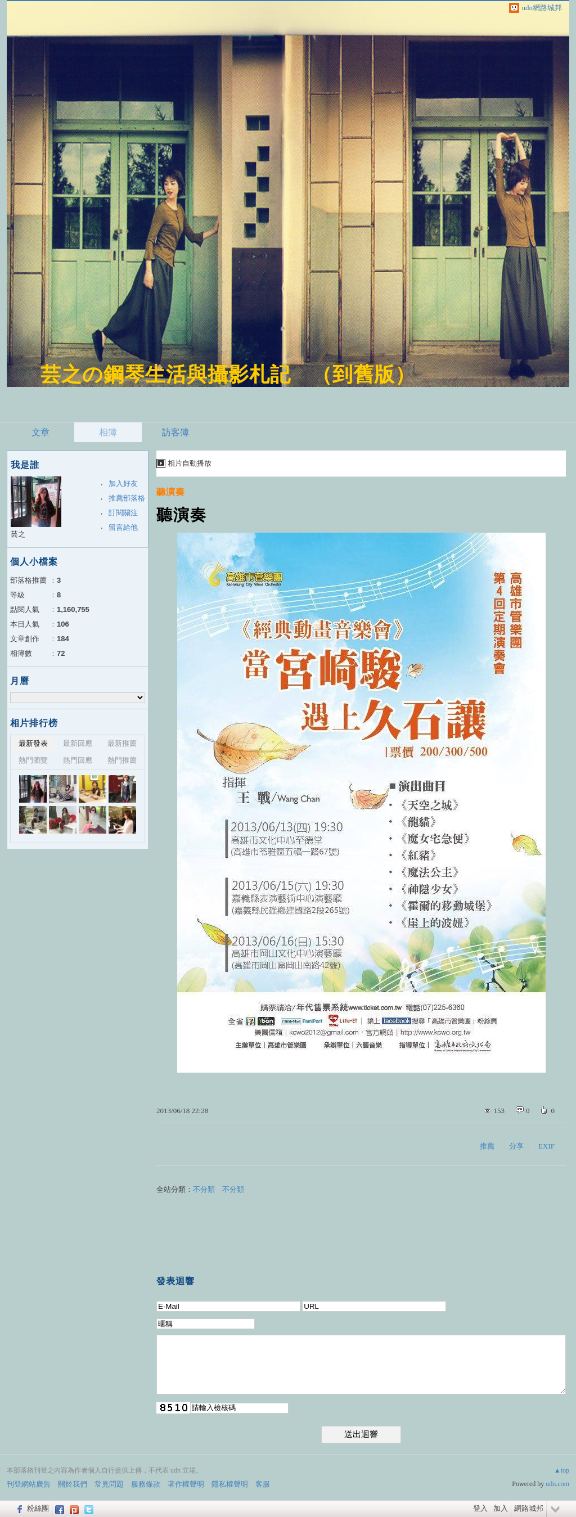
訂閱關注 (123, 512)
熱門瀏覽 (33, 760)
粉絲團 (38, 1508)
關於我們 (72, 1484)
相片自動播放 (190, 463)
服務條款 (145, 1484)
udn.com (557, 1484)
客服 (262, 1484)
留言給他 (123, 527)
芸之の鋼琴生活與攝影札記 (165, 374)
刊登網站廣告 (29, 1484)
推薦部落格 (127, 498)
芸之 (18, 534)
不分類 (204, 1189)
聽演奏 (170, 492)
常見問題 (109, 1484)
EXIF (546, 1146)
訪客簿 (175, 432)
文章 (41, 432)
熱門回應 (77, 760)
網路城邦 (528, 1508)
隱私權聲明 (230, 1484)
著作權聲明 (186, 1484)
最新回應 (77, 743)
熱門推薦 (122, 760)
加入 (500, 1508)
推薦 (487, 1146)
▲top (561, 1470)
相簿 (108, 432)
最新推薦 (122, 743)
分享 (516, 1146)
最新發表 (33, 743)
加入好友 (123, 483)
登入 (480, 1508)
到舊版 (363, 374)
